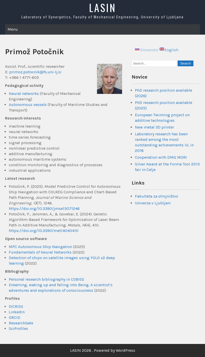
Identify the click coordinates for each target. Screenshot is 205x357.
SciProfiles (18, 328)
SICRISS (16, 306)
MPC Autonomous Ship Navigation (40, 246)
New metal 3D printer (154, 127)
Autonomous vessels (28, 104)
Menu (13, 29)
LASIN (102, 7)
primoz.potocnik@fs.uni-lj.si (35, 72)
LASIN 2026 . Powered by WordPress (102, 350)
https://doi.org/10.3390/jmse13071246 (44, 208)
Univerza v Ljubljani (153, 203)
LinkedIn (17, 312)
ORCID (14, 317)
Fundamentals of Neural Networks (40, 252)
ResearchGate (21, 323)
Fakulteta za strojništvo (156, 196)
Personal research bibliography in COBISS (46, 279)
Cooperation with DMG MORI (161, 157)
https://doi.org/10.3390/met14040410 (43, 230)
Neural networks (24, 93)
